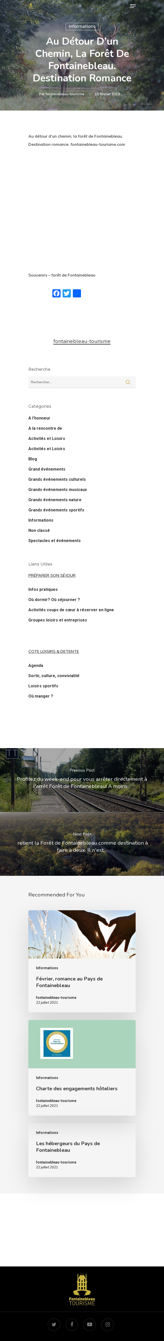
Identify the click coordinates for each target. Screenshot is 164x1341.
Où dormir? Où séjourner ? (54, 599)
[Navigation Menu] (133, 6)
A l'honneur (39, 418)
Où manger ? (40, 696)
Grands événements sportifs (56, 510)
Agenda (35, 665)
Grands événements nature (54, 499)
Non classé (39, 530)
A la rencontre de (45, 428)
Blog (32, 459)
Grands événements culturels (57, 479)
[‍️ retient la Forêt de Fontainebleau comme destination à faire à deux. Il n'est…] (82, 844)
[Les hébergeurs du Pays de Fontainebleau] (82, 1150)
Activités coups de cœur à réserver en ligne (71, 609)
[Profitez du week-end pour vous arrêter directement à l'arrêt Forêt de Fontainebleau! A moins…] (82, 780)
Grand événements (46, 469)
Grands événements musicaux (57, 489)
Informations (82, 26)
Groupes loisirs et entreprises (57, 620)
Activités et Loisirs (46, 438)
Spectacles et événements (54, 540)
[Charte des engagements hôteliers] (82, 1068)
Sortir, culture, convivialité (53, 675)
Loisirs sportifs (43, 686)
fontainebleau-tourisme (65, 94)
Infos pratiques (43, 589)
